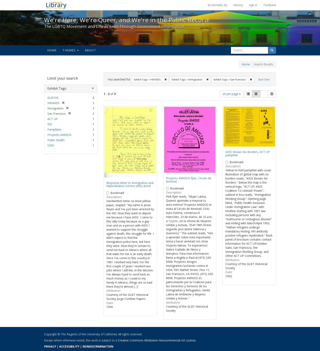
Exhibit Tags (56, 88)
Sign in (253, 5)
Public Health (55, 140)
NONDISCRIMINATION (98, 346)
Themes (71, 50)
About (90, 50)
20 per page (232, 94)
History (238, 5)
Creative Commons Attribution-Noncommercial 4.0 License (157, 340)
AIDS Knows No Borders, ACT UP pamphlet (247, 153)
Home (52, 50)
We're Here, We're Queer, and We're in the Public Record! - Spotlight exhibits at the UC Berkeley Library (56, 5)
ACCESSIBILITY (69, 346)
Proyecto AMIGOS (59, 135)
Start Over (264, 79)
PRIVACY (50, 346)
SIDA (50, 145)
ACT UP (52, 119)
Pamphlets (54, 129)
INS (49, 124)
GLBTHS (53, 98)
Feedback (269, 5)
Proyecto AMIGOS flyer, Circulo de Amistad (188, 179)
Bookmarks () (217, 5)
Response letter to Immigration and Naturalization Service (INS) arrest (129, 184)
